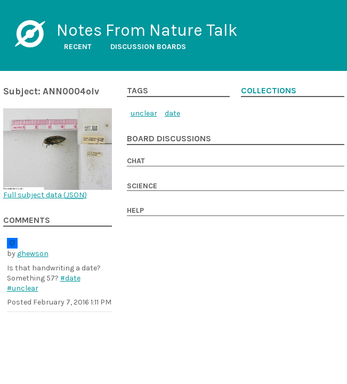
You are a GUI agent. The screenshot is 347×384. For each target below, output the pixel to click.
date (172, 113)
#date (70, 278)
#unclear (22, 288)
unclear (144, 113)
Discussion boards (148, 46)
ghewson (33, 253)
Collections (268, 90)
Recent (78, 46)
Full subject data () (45, 194)
